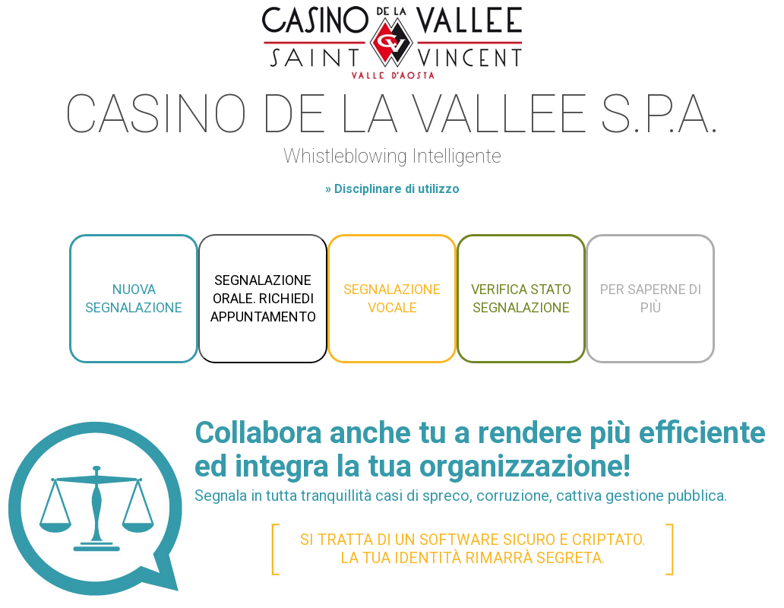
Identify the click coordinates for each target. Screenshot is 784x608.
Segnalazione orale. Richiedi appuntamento (263, 298)
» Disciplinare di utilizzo (392, 189)
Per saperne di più (650, 298)
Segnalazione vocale (392, 298)
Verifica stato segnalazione (521, 298)
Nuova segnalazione (133, 298)
